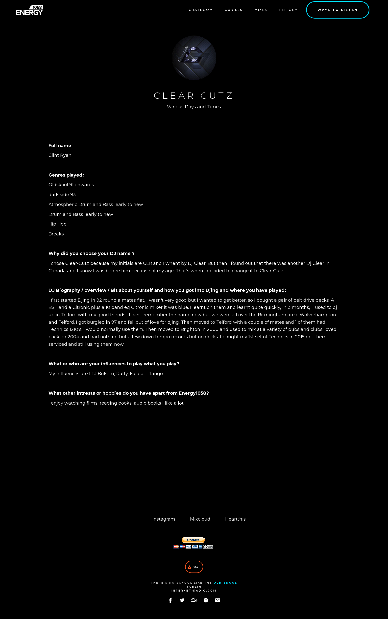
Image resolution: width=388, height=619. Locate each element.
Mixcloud (200, 519)
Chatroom (201, 10)
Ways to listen (337, 10)
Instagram (163, 519)
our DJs (233, 10)
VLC (196, 566)
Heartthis (235, 519)
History (288, 10)
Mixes (260, 10)
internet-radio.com (194, 590)
